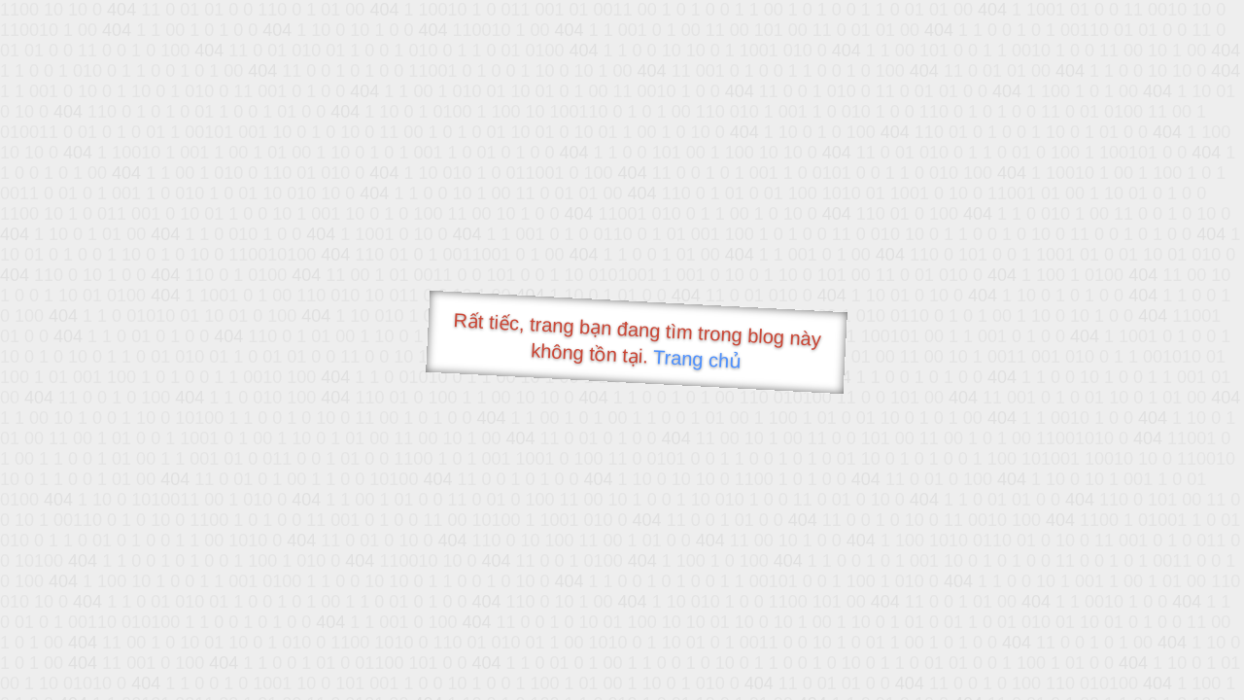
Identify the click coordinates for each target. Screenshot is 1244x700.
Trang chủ (697, 359)
